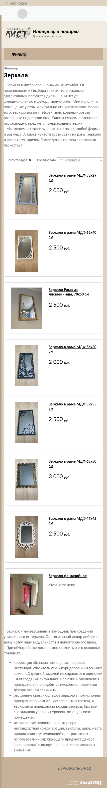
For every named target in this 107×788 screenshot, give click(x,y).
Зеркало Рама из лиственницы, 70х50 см (69, 291)
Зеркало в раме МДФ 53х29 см (72, 177)
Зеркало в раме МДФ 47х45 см (72, 520)
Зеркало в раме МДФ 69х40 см (72, 234)
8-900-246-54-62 (74, 768)
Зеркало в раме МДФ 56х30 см (72, 349)
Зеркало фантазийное (68, 575)
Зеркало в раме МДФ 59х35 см (72, 406)
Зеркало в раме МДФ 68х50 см (72, 463)
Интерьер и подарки (56, 31)
